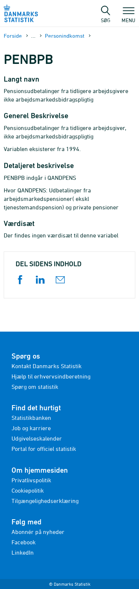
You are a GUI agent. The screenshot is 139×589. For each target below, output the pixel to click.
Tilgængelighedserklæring (45, 500)
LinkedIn (22, 552)
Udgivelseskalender (36, 438)
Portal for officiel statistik (43, 448)
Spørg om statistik (34, 386)
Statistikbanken (31, 417)
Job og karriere (31, 428)
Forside (13, 35)
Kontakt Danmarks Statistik (46, 366)
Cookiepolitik (27, 490)
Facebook (23, 542)
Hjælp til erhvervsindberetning (50, 376)
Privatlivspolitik (31, 480)
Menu (128, 16)
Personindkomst (65, 35)
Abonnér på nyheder (37, 531)
